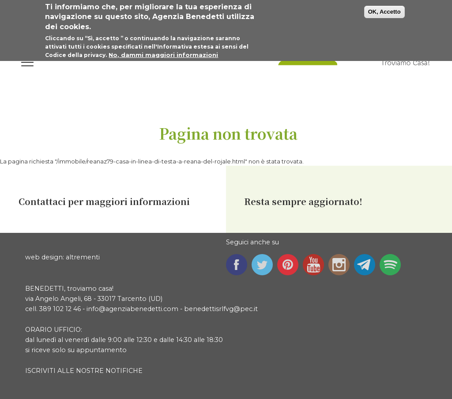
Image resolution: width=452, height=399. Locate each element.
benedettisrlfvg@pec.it (221, 309)
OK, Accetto (384, 11)
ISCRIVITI (40, 371)
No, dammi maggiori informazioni (163, 53)
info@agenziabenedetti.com (132, 309)
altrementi (83, 257)
